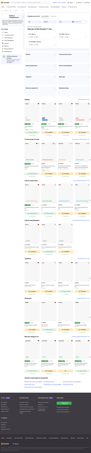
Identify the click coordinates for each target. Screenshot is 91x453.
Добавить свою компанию (63, 403)
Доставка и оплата (24, 402)
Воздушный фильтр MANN (32, 325)
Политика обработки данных (26, 406)
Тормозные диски (29, 438)
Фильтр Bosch (48, 325)
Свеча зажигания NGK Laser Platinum (82, 209)
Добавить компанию (59, 2)
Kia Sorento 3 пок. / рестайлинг (72, 381)
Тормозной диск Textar (65, 286)
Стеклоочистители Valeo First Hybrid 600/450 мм (48, 167)
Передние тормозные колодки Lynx (82, 287)
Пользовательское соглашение (27, 409)
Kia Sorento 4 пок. (49, 381)
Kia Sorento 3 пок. (30, 384)
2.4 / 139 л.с (32, 34)
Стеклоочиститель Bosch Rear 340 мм (32, 167)
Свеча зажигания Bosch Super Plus (32, 209)
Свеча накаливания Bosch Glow (32, 247)
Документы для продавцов (63, 411)
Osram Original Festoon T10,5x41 (65, 127)
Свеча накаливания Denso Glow (48, 247)
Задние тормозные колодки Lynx (48, 287)
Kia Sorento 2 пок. (68, 384)
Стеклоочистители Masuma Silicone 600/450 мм (65, 167)
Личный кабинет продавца (63, 407)
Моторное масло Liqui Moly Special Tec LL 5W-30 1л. (32, 365)
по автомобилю (45, 16)
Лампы (3, 438)
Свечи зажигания (18, 438)
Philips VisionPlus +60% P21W (82, 127)
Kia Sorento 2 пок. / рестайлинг (53, 384)
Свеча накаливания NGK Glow (65, 247)
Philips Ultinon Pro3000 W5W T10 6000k (48, 128)
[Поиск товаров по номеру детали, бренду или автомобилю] (31, 2)
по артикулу (53, 16)
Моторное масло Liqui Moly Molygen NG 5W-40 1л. (65, 365)
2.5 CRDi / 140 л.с (64, 34)
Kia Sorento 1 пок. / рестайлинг (33, 387)
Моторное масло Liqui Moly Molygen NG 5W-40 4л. (82, 365)
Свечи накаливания (53, 438)
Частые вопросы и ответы (63, 409)
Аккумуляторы (64, 438)
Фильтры (72, 438)
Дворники (9, 438)
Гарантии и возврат (24, 404)
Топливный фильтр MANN (82, 325)
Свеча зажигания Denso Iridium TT (48, 209)
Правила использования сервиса (25, 412)
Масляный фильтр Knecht (65, 325)
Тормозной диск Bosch (32, 286)
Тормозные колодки (41, 438)
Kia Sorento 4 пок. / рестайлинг (33, 381)
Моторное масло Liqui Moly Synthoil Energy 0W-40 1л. (48, 365)
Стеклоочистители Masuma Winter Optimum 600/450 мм (82, 167)
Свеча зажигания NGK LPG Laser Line (65, 209)
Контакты (3, 426)
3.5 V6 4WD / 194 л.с (35, 42)
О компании (4, 422)
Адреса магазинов (5, 429)
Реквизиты (3, 424)
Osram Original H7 (32, 127)
